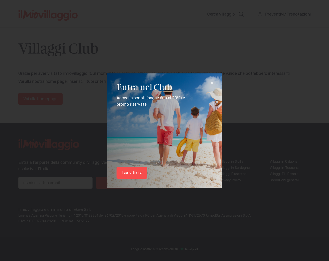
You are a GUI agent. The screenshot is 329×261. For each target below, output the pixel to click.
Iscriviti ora (132, 172)
